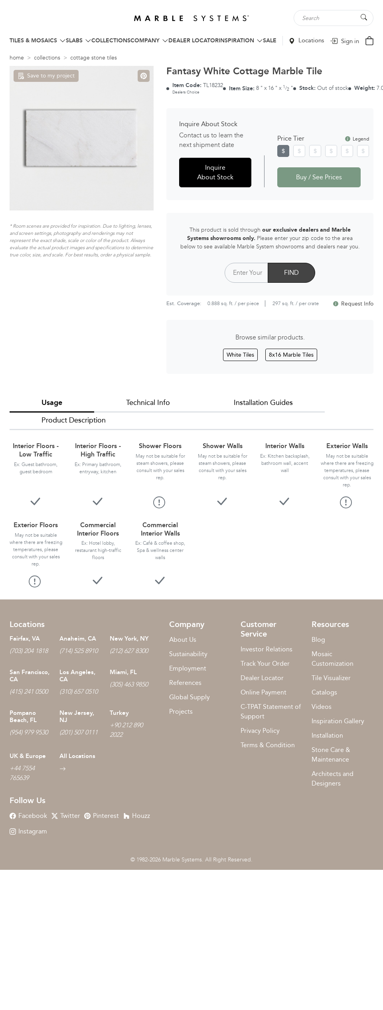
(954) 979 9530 (29, 732)
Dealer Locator (262, 678)
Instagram (28, 831)
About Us (182, 639)
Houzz (136, 816)
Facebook (28, 816)
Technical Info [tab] (148, 402)
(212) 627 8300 (129, 651)
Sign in (344, 41)
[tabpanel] (191, 508)
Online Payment (263, 692)
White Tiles (240, 354)
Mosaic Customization (332, 658)
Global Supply (189, 697)
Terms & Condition (268, 745)
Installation (327, 735)
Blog (318, 639)
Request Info (353, 303)
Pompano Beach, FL (23, 716)
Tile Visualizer (331, 678)
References (185, 683)
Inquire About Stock (215, 172)
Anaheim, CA (77, 638)
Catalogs (324, 692)
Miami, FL (123, 672)
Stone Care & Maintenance (331, 754)
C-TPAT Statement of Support (271, 711)
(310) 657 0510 (78, 691)
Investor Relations (266, 649)
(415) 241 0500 (29, 691)
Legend (357, 139)
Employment (187, 668)
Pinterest (101, 816)
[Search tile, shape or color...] (333, 18)
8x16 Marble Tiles (291, 354)
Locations (306, 40)
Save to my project (46, 75)
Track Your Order (265, 663)
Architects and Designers (332, 778)
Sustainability (188, 654)
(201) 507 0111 (78, 732)
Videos (322, 706)
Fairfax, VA (25, 638)
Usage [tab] (51, 402)
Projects (181, 711)
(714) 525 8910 (78, 651)
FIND (291, 272)
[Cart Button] (369, 40)
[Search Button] (363, 17)
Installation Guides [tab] (263, 402)
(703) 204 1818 (29, 651)
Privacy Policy (260, 730)
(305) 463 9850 (129, 684)
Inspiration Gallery (338, 721)
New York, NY (129, 638)
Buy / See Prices (319, 177)
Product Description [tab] (73, 420)
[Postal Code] (246, 273)
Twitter (65, 816)
